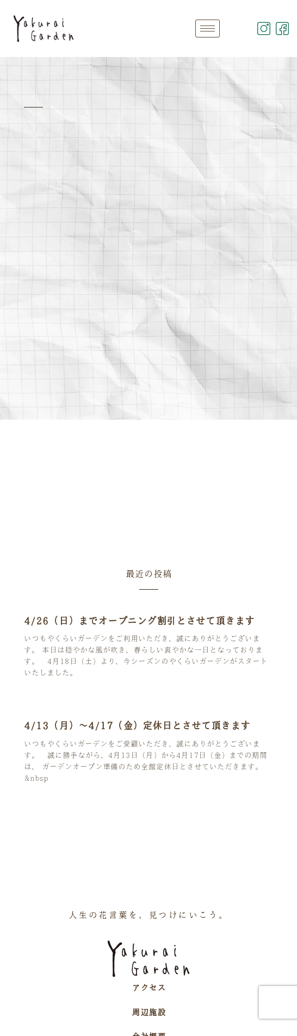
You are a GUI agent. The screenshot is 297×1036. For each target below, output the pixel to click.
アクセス (148, 987)
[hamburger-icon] (207, 28)
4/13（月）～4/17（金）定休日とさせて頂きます (137, 725)
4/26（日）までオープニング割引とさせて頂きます (139, 621)
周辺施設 (148, 1012)
